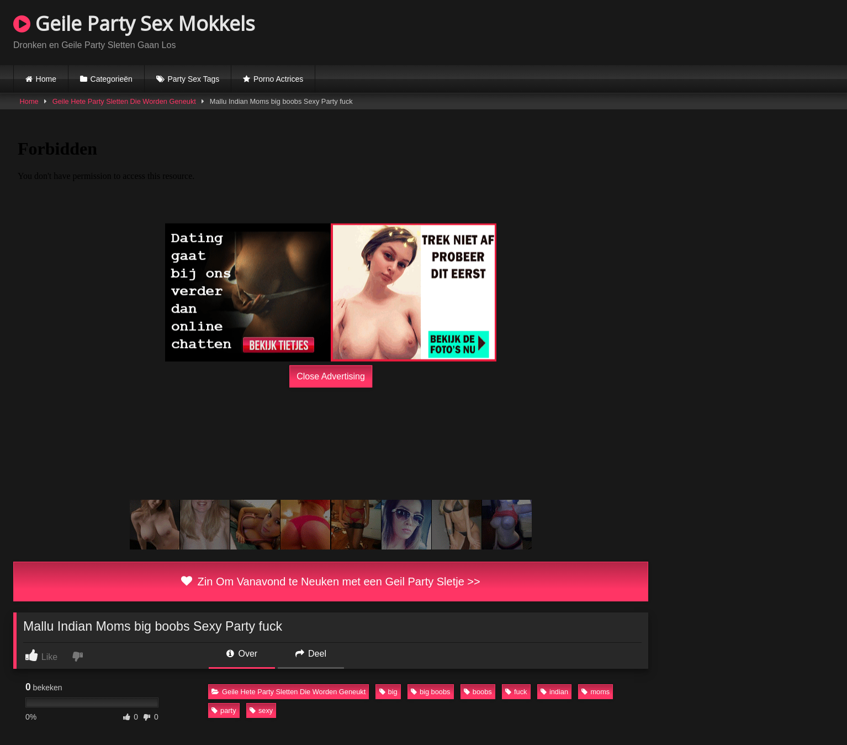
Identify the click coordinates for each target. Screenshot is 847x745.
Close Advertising (331, 376)
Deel (310, 653)
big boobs (431, 692)
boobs (478, 692)
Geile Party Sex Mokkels (134, 23)
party (223, 710)
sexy (261, 710)
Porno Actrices (278, 79)
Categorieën (112, 79)
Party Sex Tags (193, 79)
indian (554, 692)
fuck (516, 692)
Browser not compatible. (704, 30)
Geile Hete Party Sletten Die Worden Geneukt (124, 101)
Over (241, 653)
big (388, 692)
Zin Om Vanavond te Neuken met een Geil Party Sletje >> (330, 581)
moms (595, 692)
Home (46, 79)
